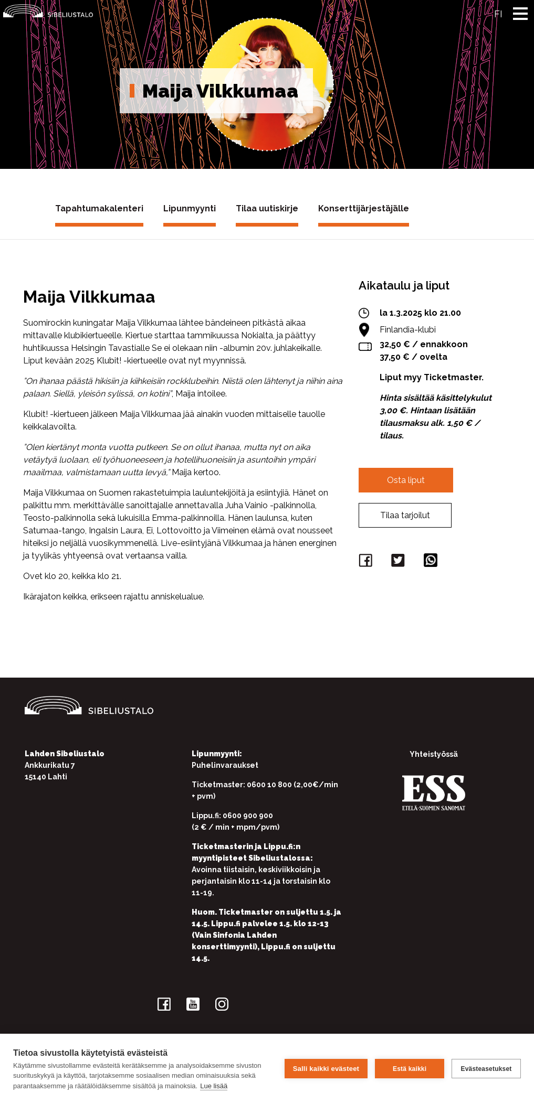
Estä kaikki (409, 1069)
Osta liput (406, 480)
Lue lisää (213, 1086)
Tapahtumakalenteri (99, 208)
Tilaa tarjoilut (405, 515)
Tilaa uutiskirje (267, 208)
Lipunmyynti (189, 208)
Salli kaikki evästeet (326, 1069)
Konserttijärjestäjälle (363, 208)
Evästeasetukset (485, 1069)
